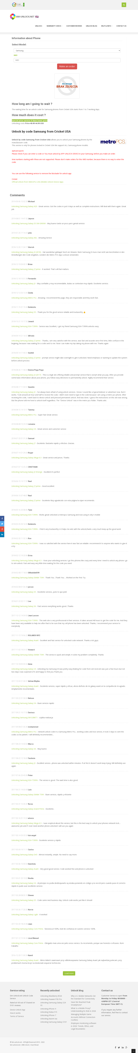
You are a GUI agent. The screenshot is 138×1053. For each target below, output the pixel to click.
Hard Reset (35, 1045)
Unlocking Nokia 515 (48, 1012)
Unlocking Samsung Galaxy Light (24, 914)
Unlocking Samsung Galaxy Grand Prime (27, 809)
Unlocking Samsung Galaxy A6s (24, 238)
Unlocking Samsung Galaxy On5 (24, 854)
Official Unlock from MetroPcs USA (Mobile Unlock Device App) (37, 182)
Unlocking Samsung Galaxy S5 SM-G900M (28, 223)
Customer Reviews (74, 26)
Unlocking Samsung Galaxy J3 (23, 283)
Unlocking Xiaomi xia (48, 1018)
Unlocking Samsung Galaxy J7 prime (26, 269)
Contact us (121, 26)
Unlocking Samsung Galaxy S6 (23, 606)
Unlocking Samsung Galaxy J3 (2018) (26, 252)
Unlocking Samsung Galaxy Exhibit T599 (27, 577)
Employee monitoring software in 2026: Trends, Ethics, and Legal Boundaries (83, 1026)
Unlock (39, 26)
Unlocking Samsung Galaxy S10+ (53, 1022)
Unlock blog (91, 26)
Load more (69, 973)
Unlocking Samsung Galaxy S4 (23, 429)
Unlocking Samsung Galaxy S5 (23, 312)
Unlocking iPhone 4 (48, 1009)
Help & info (106, 26)
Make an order (67, 66)
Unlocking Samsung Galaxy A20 (24, 206)
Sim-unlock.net (15, 1045)
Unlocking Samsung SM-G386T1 (24, 717)
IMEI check (25, 1045)
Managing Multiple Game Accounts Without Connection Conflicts (83, 1017)
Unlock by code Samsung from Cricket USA (41, 131)
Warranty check (54, 26)
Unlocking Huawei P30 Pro (51, 999)
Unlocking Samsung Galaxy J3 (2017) (26, 375)
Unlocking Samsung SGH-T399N (24, 326)
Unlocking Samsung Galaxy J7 (23, 443)
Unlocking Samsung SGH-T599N (24, 543)
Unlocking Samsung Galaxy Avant (24, 640)
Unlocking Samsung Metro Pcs (23, 298)
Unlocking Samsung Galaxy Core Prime (27, 929)
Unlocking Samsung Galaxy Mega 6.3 (26, 457)
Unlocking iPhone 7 (48, 1015)
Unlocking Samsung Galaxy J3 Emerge (26, 472)
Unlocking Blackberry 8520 (51, 996)
